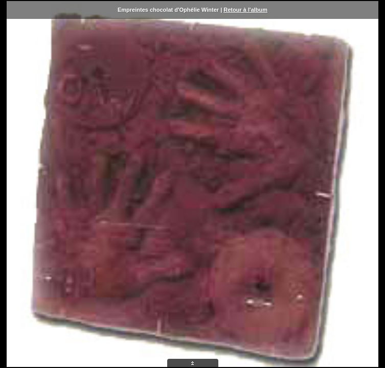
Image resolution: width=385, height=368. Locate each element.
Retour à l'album (245, 10)
